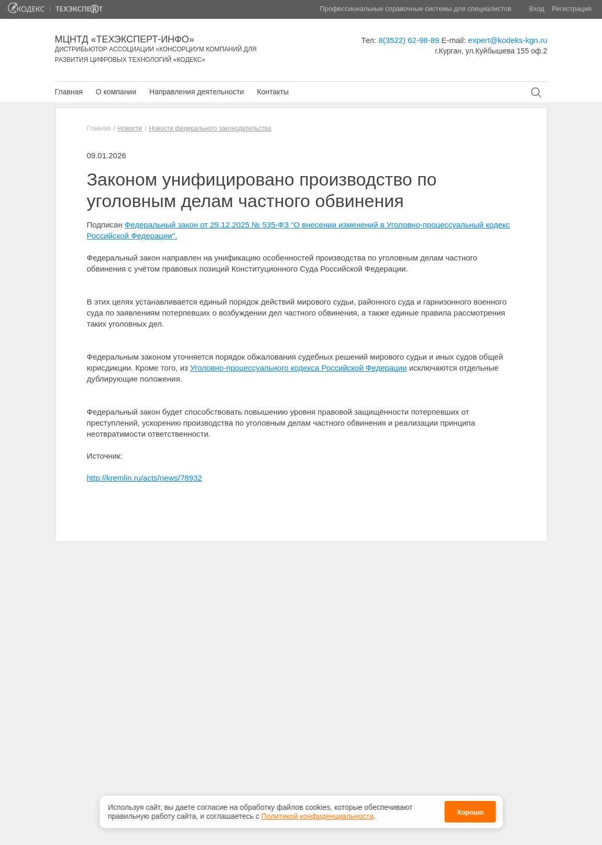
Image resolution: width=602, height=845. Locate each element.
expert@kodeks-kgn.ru (507, 40)
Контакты (272, 92)
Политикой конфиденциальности (317, 812)
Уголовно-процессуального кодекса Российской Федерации (298, 367)
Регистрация (572, 9)
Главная (69, 92)
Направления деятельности (196, 92)
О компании (116, 92)
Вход (536, 9)
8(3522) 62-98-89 (408, 40)
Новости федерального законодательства (210, 128)
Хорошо (470, 809)
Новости (129, 128)
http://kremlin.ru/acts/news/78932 (144, 477)
